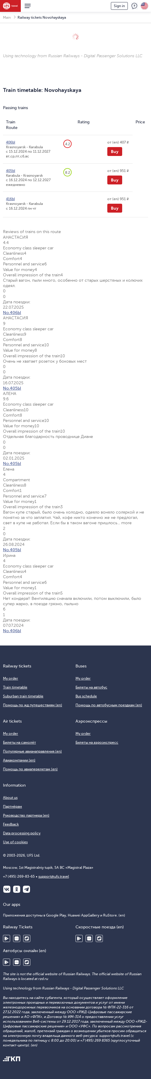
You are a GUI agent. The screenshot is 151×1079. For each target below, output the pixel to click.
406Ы (10, 142)
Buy (115, 151)
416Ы (10, 199)
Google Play (6, 938)
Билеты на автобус (91, 687)
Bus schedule (86, 696)
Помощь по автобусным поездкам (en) (109, 705)
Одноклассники (17, 889)
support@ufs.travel (53, 876)
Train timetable (15, 687)
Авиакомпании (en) (19, 760)
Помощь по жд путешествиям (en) (32, 705)
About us (10, 798)
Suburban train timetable (23, 696)
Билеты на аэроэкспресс (97, 742)
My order (10, 678)
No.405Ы (12, 388)
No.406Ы (12, 312)
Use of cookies (15, 842)
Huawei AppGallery (16, 938)
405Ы (10, 171)
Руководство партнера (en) (26, 815)
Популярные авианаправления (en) (32, 751)
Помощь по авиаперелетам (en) (30, 769)
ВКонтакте (7, 889)
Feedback (134, 5)
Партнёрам (12, 806)
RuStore (26, 938)
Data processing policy (21, 833)
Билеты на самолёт (19, 742)
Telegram (26, 889)
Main (7, 17)
